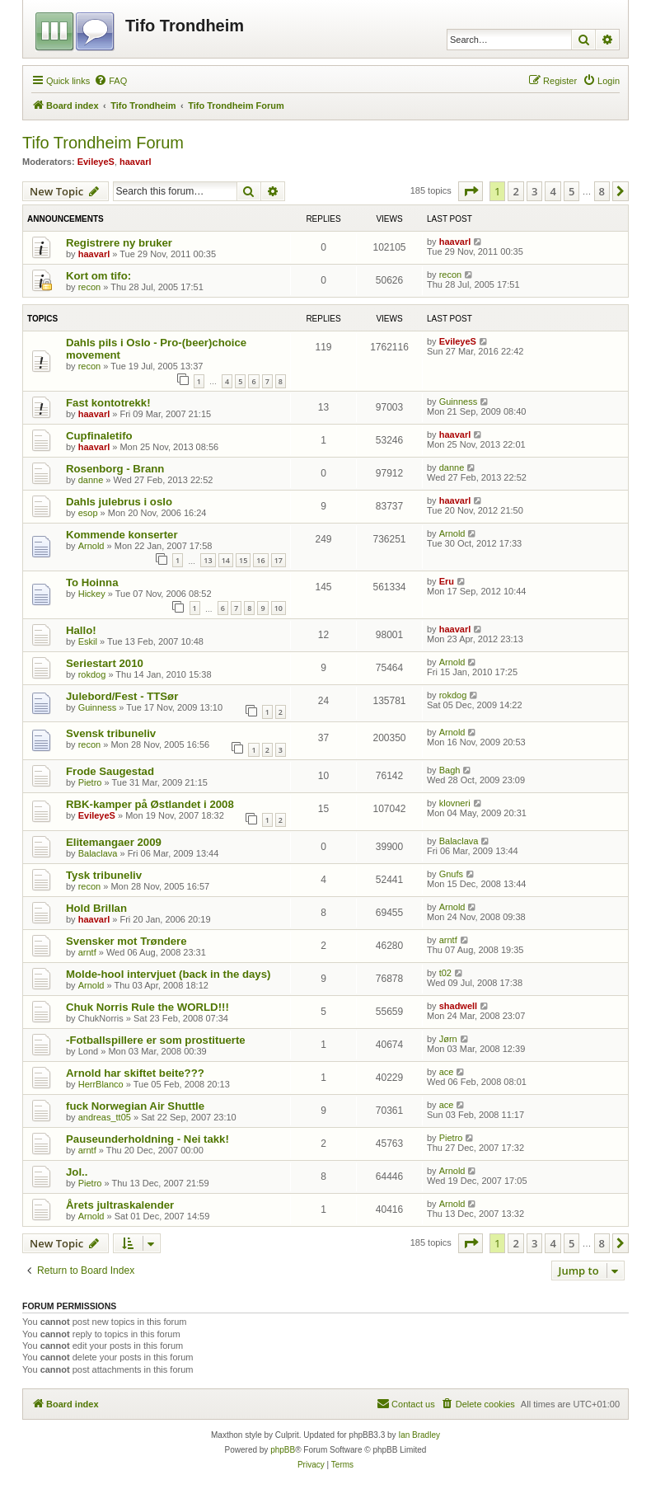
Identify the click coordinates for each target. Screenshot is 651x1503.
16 (260, 560)
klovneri (455, 803)
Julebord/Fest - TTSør (122, 696)
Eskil (87, 641)
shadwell (458, 1006)
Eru (446, 581)
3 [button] (534, 191)
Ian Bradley (419, 1435)
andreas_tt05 (104, 1117)
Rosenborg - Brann (115, 469)
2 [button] (515, 191)
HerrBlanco (101, 1084)
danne (91, 480)
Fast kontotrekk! (108, 403)
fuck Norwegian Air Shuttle (135, 1106)
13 (208, 560)
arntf (87, 952)
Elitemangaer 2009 (114, 842)
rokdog (92, 674)
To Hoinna (92, 582)
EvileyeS (96, 162)
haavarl (135, 162)
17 (278, 560)
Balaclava (98, 853)
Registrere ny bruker (119, 243)
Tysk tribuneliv (104, 875)
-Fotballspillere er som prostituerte (156, 1040)
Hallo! (81, 630)
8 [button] (602, 191)
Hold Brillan (96, 908)
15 (243, 560)
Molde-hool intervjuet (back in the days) (168, 974)
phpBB (282, 1449)
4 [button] (552, 191)
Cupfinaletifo (99, 436)
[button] (470, 191)
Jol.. (76, 1172)
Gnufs (451, 874)
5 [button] (571, 191)
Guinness (458, 401)
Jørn (448, 1039)
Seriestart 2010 (104, 663)
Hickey (91, 594)
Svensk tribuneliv (111, 733)
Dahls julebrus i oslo (119, 502)
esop (88, 513)
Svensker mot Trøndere (126, 941)
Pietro (90, 782)
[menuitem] (110, 81)
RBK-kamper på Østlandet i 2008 (150, 804)
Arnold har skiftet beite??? (135, 1073)
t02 (445, 973)
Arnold (91, 546)
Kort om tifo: (98, 276)
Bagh (450, 770)
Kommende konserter (122, 534)
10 (278, 608)
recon (89, 287)
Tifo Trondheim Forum (103, 143)
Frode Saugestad (110, 771)
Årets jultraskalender (120, 1205)
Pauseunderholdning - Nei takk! (147, 1139)
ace (446, 1072)
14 (226, 560)
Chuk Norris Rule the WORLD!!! (147, 1007)
